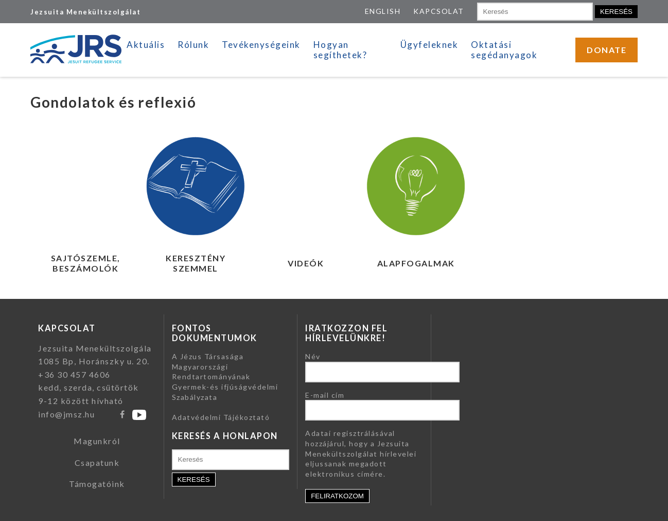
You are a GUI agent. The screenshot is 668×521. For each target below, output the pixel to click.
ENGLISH (383, 11)
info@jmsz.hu (66, 414)
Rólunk (193, 44)
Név (313, 356)
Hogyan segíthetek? (340, 49)
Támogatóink (97, 484)
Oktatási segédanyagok (504, 49)
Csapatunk (97, 462)
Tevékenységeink (261, 44)
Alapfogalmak (416, 263)
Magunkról (97, 441)
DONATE (606, 50)
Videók (306, 263)
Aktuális (146, 44)
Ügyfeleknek (429, 44)
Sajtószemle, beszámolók (85, 263)
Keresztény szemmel (195, 263)
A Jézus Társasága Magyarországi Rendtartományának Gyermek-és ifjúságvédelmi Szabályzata (225, 376)
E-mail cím (324, 395)
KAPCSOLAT (438, 11)
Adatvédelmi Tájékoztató (221, 417)
